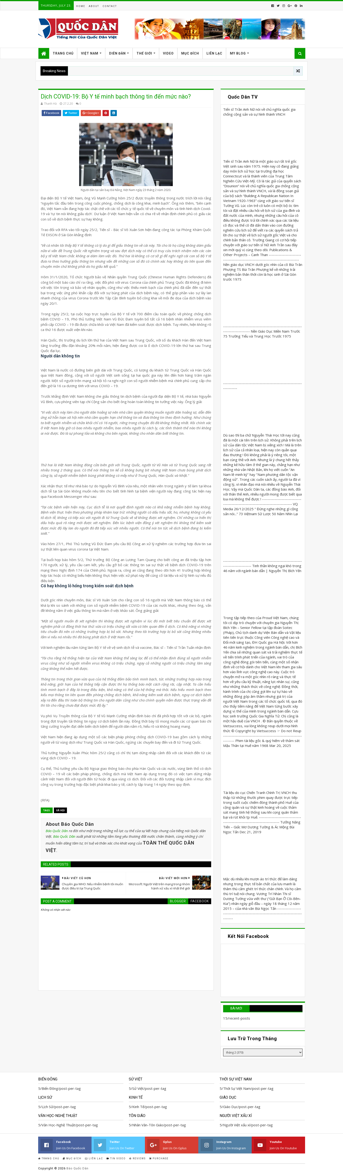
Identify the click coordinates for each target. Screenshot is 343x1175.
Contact (110, 6)
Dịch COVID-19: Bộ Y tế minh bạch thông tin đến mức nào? (116, 96)
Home (80, 6)
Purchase (159, 1158)
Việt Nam (89, 53)
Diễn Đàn (117, 53)
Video (168, 53)
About (94, 6)
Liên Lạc (214, 53)
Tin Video (116, 1158)
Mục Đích (190, 53)
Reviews (137, 1158)
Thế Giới (144, 53)
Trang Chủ (63, 53)
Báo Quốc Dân (57, 830)
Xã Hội (60, 810)
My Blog (238, 53)
